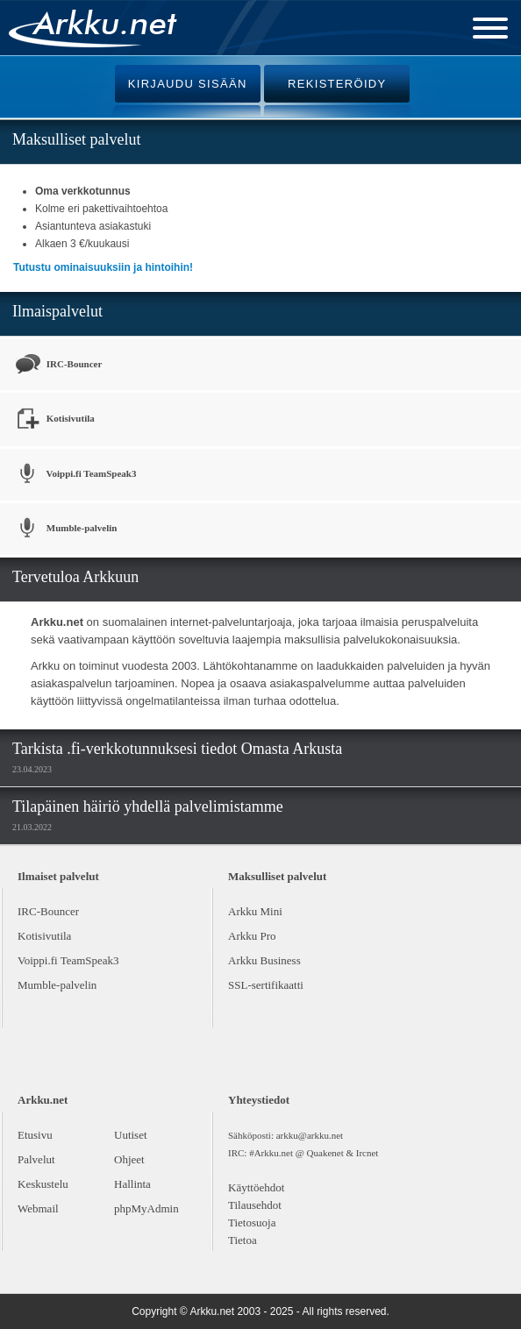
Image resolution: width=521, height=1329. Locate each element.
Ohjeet (129, 1159)
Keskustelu (43, 1183)
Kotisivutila (54, 419)
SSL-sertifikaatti (265, 984)
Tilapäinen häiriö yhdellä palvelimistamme (147, 806)
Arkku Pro (252, 935)
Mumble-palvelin (65, 529)
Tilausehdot (255, 1205)
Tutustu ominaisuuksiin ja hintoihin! (103, 267)
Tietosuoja (251, 1222)
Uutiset (130, 1134)
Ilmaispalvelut (57, 311)
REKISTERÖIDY (337, 83)
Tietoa (242, 1240)
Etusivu (35, 1134)
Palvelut (36, 1159)
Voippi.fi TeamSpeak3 (74, 474)
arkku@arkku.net (309, 1135)
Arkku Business (264, 960)
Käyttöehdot (256, 1187)
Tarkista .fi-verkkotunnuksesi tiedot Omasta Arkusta (177, 748)
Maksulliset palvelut (76, 139)
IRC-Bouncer (57, 364)
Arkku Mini (255, 911)
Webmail (38, 1208)
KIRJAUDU (187, 83)
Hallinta (132, 1183)
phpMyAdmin (146, 1208)
